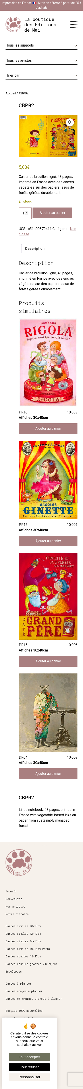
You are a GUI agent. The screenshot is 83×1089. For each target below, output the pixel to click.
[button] (70, 122)
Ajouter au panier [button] (48, 428)
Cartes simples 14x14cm (23, 941)
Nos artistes (15, 906)
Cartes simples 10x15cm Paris (28, 949)
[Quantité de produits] (25, 213)
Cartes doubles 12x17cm (23, 956)
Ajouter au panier (52, 213)
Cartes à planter (18, 983)
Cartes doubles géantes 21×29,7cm (31, 964)
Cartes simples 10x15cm (23, 926)
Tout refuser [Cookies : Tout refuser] (29, 1067)
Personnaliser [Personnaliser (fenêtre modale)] (29, 1077)
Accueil (11, 93)
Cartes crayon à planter (24, 991)
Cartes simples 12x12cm (23, 933)
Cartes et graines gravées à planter (34, 998)
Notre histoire (17, 914)
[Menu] (73, 24)
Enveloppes (14, 971)
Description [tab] (34, 248)
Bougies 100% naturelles (24, 1010)
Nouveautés (14, 899)
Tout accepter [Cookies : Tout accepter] (29, 1057)
